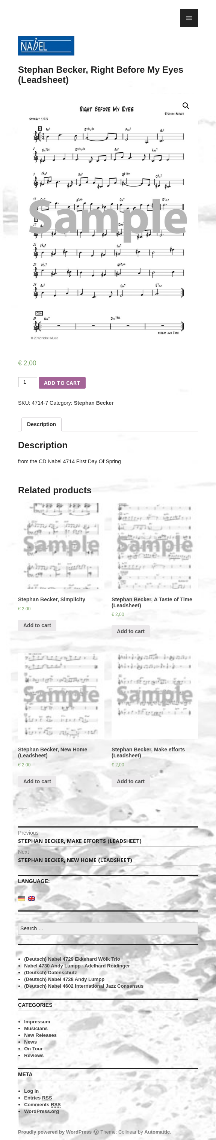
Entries (38, 1098)
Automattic (157, 1132)
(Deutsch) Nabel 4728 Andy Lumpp (64, 979)
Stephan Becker (94, 403)
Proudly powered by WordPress (55, 1132)
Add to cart (62, 382)
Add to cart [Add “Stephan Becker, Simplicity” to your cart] (37, 625)
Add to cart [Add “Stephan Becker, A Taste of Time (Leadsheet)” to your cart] (131, 631)
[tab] (41, 424)
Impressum (37, 1021)
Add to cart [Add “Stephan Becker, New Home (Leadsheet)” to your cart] (37, 781)
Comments (42, 1105)
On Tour (33, 1048)
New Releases (40, 1035)
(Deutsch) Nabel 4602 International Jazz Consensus (83, 986)
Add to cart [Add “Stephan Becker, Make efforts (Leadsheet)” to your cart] (131, 781)
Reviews (34, 1055)
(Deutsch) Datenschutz (50, 972)
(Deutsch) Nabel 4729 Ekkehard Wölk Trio (72, 959)
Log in (31, 1091)
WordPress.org (41, 1111)
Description (41, 424)
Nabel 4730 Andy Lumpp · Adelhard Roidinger (77, 966)
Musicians (36, 1028)
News (30, 1042)
